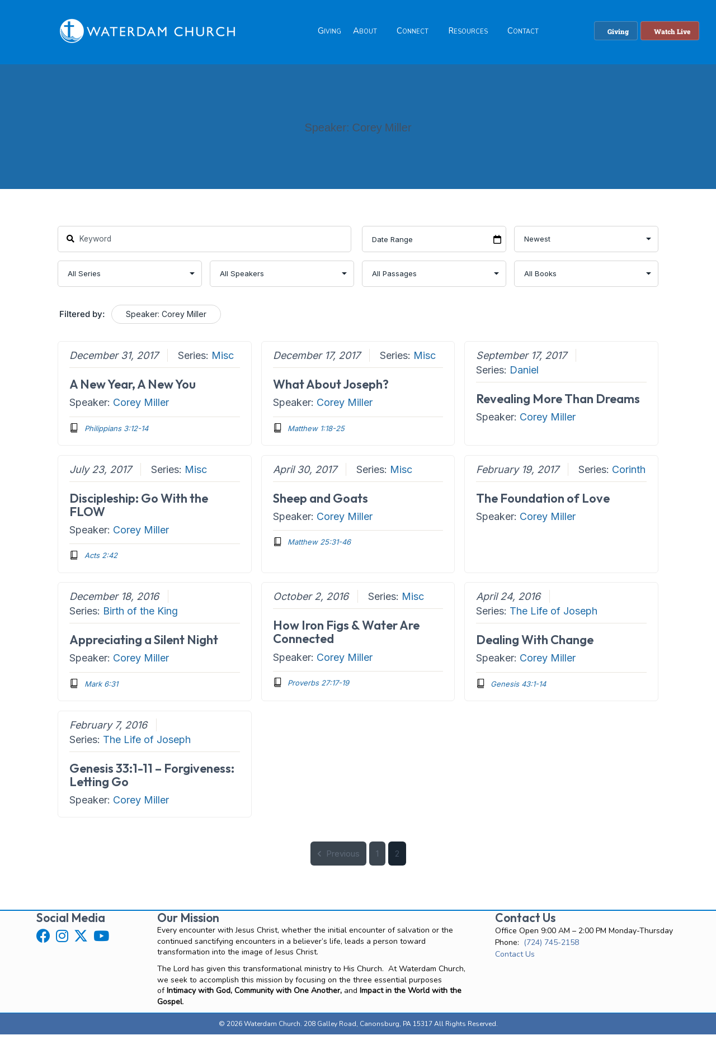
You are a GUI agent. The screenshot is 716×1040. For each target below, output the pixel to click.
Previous (338, 859)
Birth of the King (140, 617)
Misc (222, 361)
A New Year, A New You (132, 390)
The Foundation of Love (543, 504)
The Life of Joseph (553, 617)
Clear (238, 320)
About (365, 33)
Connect (412, 33)
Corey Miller (141, 408)
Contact (523, 33)
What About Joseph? (330, 390)
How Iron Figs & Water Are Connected (345, 638)
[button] (43, 941)
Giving (329, 33)
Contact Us (515, 959)
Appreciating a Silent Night (143, 646)
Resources (468, 33)
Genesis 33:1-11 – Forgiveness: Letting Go (151, 780)
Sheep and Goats (320, 504)
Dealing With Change (534, 646)
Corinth (629, 475)
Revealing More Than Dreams (558, 405)
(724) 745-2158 (551, 948)
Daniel (524, 376)
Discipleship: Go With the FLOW (138, 510)
